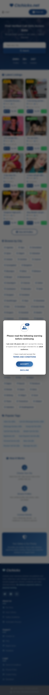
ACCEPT (24, 364)
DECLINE (24, 370)
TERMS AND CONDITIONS (24, 357)
